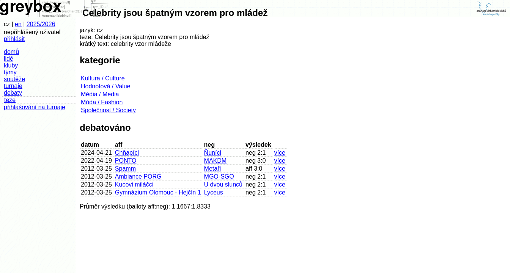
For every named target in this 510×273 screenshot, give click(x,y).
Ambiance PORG (138, 176)
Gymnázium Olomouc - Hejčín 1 (158, 192)
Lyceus (213, 192)
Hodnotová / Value (105, 86)
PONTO (126, 160)
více (279, 152)
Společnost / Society (108, 110)
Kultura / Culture (103, 78)
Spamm (125, 168)
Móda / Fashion (102, 102)
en (18, 24)
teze (10, 100)
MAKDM (215, 160)
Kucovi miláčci (134, 184)
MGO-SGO (219, 176)
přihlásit (14, 39)
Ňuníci (212, 152)
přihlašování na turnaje (34, 107)
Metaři (212, 168)
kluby (11, 65)
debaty (13, 92)
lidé (8, 58)
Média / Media (100, 94)
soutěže (14, 79)
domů (11, 52)
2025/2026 (41, 24)
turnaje (13, 86)
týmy (10, 72)
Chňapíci (127, 152)
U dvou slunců (223, 184)
